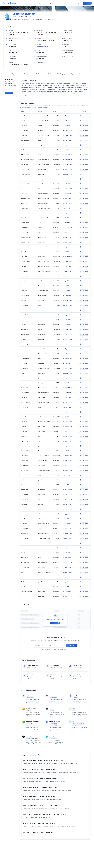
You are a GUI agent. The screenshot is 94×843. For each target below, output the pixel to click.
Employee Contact (32, 74)
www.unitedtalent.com (42, 46)
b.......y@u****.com (67, 464)
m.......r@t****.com (67, 454)
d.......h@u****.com (67, 449)
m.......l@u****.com (67, 172)
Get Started (87, 3)
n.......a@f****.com (67, 201)
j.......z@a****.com (67, 211)
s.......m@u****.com (67, 303)
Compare (50, 3)
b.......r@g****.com (67, 430)
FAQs (6, 77)
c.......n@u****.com (67, 206)
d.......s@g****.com (67, 493)
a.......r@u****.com (67, 299)
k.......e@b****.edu (67, 265)
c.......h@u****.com (67, 337)
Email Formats (44, 74)
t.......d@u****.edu (67, 444)
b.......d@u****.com (67, 177)
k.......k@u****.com (67, 143)
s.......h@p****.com (67, 124)
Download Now (9, 96)
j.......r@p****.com (67, 410)
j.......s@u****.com (67, 541)
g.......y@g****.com (67, 536)
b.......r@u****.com (67, 308)
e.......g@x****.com (67, 371)
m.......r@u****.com (67, 148)
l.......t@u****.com (67, 585)
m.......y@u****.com (67, 163)
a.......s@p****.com (67, 245)
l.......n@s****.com (67, 532)
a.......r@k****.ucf (67, 367)
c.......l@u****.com (67, 483)
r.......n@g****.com (67, 396)
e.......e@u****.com (67, 216)
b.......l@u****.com (67, 590)
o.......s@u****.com (67, 498)
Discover (59, 3)
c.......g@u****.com (67, 517)
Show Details (84, 119)
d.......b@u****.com (67, 167)
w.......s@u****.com (67, 274)
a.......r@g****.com (67, 134)
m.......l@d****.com (67, 221)
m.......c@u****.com (67, 347)
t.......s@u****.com (67, 527)
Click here (55, 626)
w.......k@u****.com (67, 415)
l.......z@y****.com (67, 328)
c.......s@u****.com (67, 502)
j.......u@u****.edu (67, 197)
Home (31, 3)
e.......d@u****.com (67, 376)
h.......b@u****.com (67, 240)
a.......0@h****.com (67, 352)
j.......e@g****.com (67, 400)
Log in (78, 3)
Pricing (38, 3)
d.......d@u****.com (67, 333)
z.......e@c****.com (67, 187)
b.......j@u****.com (67, 595)
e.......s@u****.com (67, 357)
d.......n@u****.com (67, 507)
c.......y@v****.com (67, 575)
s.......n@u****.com (67, 459)
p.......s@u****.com (67, 250)
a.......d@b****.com (67, 323)
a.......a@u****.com (67, 405)
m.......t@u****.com (67, 512)
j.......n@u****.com (67, 478)
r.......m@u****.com (67, 255)
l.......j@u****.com (67, 284)
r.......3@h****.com (67, 294)
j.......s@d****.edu (67, 570)
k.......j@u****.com (67, 468)
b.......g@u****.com (67, 279)
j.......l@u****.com (67, 580)
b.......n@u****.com (67, 158)
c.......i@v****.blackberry (69, 546)
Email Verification (55, 74)
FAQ (44, 3)
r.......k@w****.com (67, 342)
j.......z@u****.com (67, 235)
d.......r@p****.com (67, 566)
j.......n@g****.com (67, 182)
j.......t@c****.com (67, 420)
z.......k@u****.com (67, 425)
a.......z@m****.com (67, 473)
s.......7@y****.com (67, 192)
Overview (7, 74)
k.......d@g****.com (67, 138)
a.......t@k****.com (67, 386)
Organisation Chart (18, 74)
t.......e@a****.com (67, 488)
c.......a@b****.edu (67, 313)
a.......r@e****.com (67, 362)
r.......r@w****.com (67, 226)
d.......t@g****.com (67, 439)
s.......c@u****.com (67, 231)
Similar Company (68, 74)
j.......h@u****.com (67, 129)
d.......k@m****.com (67, 391)
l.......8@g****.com (67, 269)
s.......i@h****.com (67, 561)
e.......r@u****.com (67, 289)
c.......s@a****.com (67, 153)
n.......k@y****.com (67, 381)
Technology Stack (81, 74)
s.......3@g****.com (67, 119)
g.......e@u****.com (67, 260)
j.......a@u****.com (67, 434)
